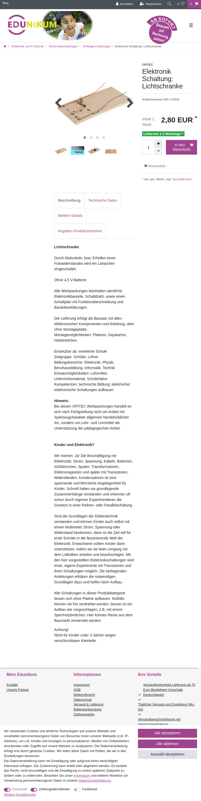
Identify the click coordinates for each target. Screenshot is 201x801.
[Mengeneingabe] (148, 147)
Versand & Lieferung (88, 704)
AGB (77, 690)
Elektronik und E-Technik (27, 46)
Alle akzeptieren (167, 733)
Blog (5, 2)
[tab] (69, 200)
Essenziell (19, 789)
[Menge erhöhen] (158, 143)
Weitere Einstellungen (20, 795)
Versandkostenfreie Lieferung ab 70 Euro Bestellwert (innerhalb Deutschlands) (169, 690)
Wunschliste (154, 166)
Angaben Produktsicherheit (80, 231)
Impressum (82, 685)
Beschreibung (69, 200)
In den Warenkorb (183, 147)
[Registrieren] (150, 4)
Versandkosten (181, 179)
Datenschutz (83, 700)
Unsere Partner (18, 690)
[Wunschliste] (181, 4)
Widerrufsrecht (84, 695)
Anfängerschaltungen (96, 46)
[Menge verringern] (158, 151)
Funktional (89, 789)
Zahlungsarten (84, 714)
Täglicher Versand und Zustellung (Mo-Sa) (166, 707)
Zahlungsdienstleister (54, 789)
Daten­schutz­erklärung (95, 780)
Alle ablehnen (168, 744)
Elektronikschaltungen (63, 46)
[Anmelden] (124, 4)
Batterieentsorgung (87, 709)
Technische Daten (102, 200)
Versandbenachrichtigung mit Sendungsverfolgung (159, 722)
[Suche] (169, 4)
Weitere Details (70, 215)
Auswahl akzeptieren (167, 754)
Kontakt (12, 685)
